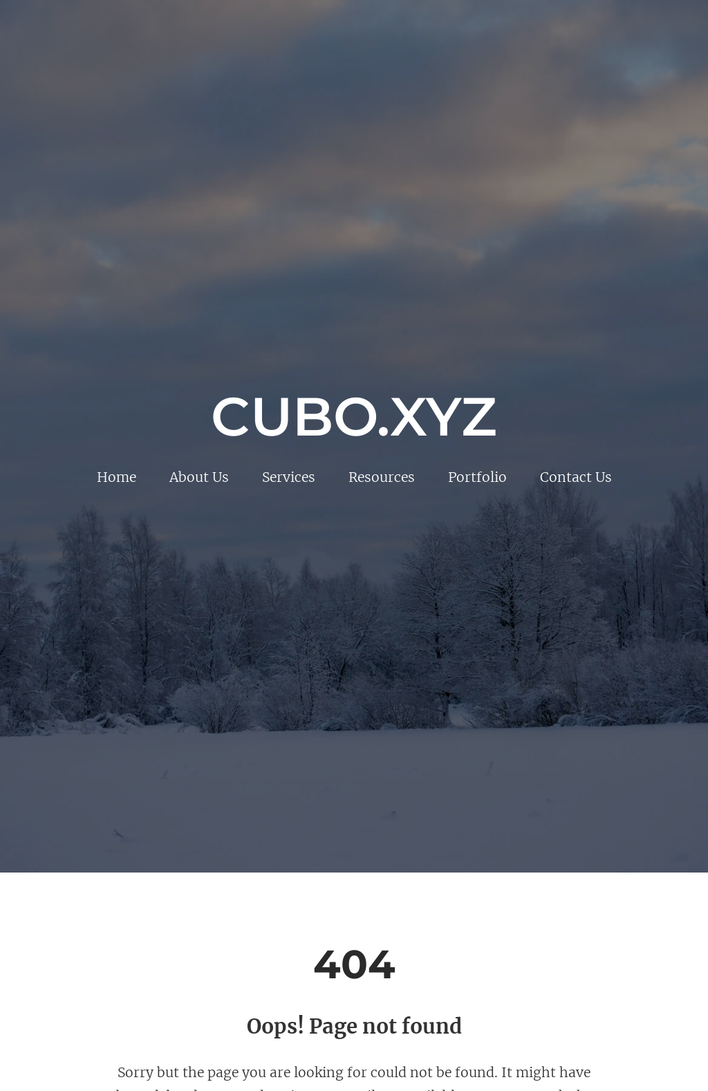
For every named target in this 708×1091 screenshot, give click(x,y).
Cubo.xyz (354, 416)
